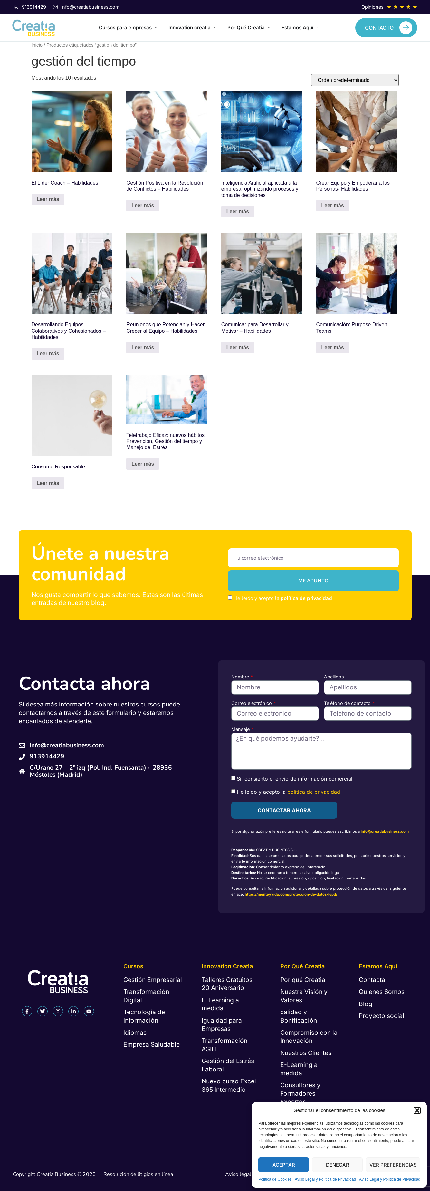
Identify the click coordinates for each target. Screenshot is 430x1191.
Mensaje (241, 729)
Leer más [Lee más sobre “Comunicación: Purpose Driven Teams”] (332, 347)
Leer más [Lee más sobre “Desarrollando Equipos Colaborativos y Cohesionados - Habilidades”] (48, 353)
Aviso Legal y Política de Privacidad (325, 1179)
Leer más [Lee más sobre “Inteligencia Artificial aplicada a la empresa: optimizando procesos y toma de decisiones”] (237, 211)
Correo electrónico (252, 703)
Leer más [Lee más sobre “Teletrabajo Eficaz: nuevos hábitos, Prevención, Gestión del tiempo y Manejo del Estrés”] (142, 463)
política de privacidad (306, 598)
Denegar (337, 1165)
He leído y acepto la (283, 598)
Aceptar (283, 1165)
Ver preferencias (393, 1165)
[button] (417, 1110)
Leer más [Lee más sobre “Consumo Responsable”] (48, 483)
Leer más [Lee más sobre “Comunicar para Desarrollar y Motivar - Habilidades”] (237, 347)
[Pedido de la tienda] (355, 80)
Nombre (240, 676)
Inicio (37, 45)
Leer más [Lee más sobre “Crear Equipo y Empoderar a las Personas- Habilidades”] (332, 205)
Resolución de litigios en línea (138, 1174)
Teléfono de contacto (348, 703)
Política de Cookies (274, 1179)
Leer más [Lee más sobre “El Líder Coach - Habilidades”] (48, 199)
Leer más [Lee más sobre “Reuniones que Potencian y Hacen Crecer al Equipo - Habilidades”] (142, 347)
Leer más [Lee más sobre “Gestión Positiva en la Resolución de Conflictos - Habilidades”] (142, 205)
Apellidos (334, 676)
